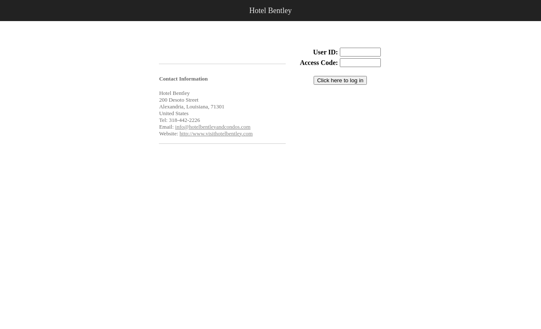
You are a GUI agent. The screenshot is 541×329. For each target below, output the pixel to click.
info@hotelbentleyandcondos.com (212, 127)
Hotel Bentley (270, 10)
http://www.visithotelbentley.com (216, 133)
